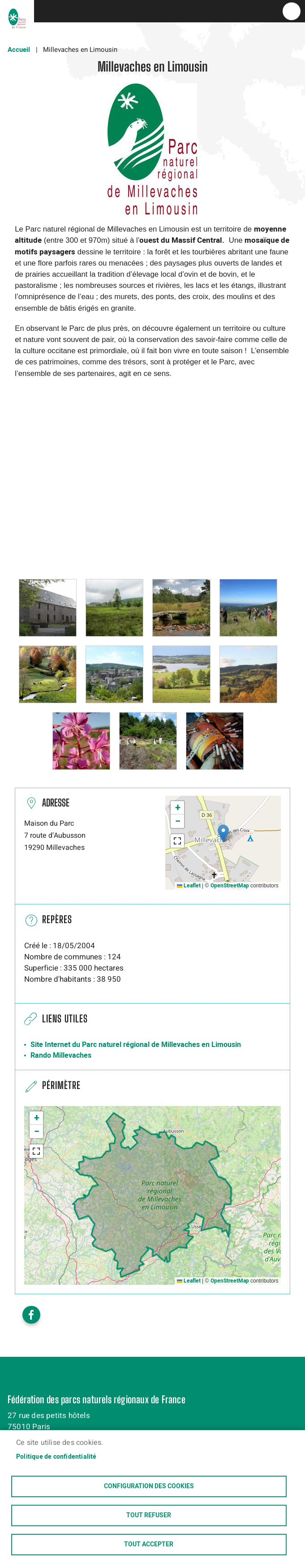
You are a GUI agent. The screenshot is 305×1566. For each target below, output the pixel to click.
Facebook (31, 1315)
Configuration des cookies (149, 1486)
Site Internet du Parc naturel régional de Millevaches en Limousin (135, 1044)
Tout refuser (148, 1515)
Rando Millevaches (60, 1055)
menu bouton (292, 11)
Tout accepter (148, 1544)
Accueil (19, 50)
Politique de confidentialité (56, 1456)
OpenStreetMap (229, 886)
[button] (48, 607)
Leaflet (189, 886)
